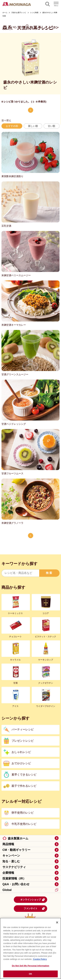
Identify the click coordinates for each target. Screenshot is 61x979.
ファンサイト (34, 908)
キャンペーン (11, 855)
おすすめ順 (12, 126)
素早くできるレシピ (24, 774)
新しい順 (33, 126)
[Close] (57, 922)
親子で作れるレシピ (24, 785)
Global (30, 890)
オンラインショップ (32, 899)
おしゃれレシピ (21, 752)
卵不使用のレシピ (23, 812)
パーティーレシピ (23, 729)
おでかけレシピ (21, 763)
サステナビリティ (14, 867)
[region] (30, 948)
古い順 (51, 126)
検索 (49, 572)
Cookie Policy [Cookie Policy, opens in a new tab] (40, 959)
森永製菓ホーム (18, 838)
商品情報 (8, 844)
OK (30, 974)
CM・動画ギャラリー (16, 850)
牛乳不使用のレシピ (24, 824)
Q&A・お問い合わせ (15, 884)
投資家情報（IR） (14, 878)
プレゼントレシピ (23, 740)
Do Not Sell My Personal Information (30, 965)
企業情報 (8, 872)
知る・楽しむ (11, 861)
